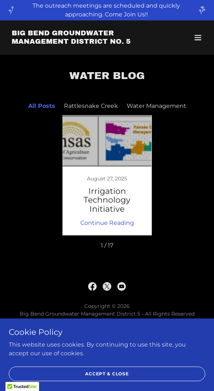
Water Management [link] (156, 105)
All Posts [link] (41, 105)
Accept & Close (107, 373)
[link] (78, 41)
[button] (198, 37)
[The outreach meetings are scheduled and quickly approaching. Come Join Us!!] (107, 10)
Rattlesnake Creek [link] (91, 105)
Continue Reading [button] (107, 222)
